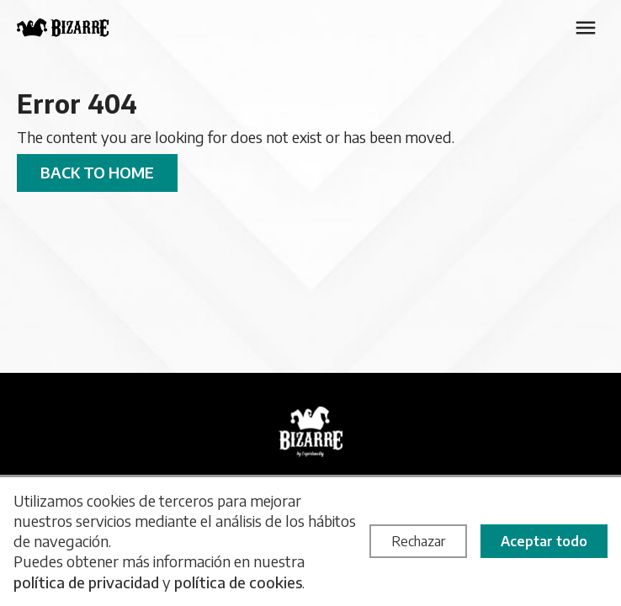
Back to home (97, 172)
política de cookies (238, 582)
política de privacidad (86, 582)
